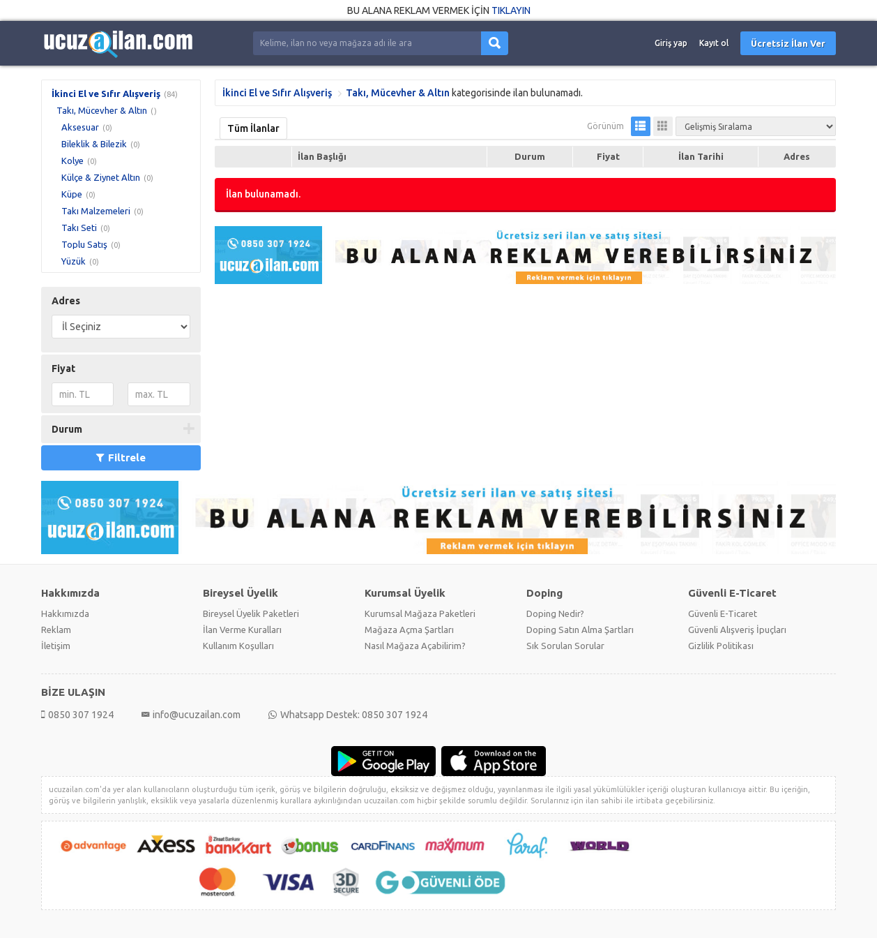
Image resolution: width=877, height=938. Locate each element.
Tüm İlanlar (253, 128)
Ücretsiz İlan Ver (788, 43)
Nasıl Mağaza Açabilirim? (415, 645)
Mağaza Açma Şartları (409, 629)
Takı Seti (79, 227)
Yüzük (73, 261)
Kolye (72, 160)
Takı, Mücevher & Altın (101, 110)
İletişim (55, 645)
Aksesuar (80, 127)
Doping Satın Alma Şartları (580, 629)
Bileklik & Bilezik (94, 144)
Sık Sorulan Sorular (565, 645)
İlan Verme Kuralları (242, 629)
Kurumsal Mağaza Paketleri (420, 613)
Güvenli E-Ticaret (722, 613)
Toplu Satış (84, 244)
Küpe (71, 194)
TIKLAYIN (511, 10)
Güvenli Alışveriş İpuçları (737, 629)
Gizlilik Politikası (721, 645)
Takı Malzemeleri (95, 211)
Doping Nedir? (555, 613)
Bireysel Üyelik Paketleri (251, 613)
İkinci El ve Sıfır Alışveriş (106, 93)
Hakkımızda (65, 613)
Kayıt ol (714, 42)
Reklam (56, 629)
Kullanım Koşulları (238, 645)
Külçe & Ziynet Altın (100, 177)
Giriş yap (671, 42)
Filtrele (121, 457)
